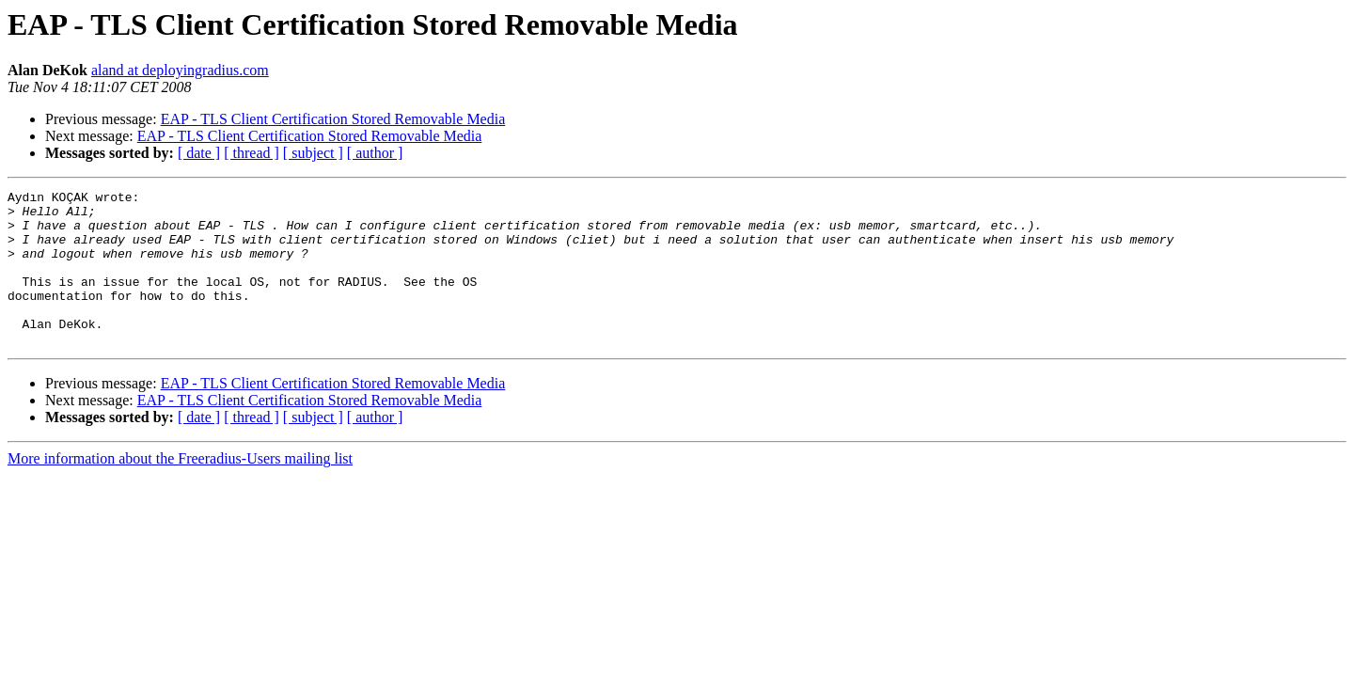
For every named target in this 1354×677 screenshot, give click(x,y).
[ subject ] (313, 153)
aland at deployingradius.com (180, 70)
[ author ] (375, 153)
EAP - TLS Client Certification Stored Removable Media (333, 119)
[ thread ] (251, 153)
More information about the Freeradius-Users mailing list (180, 489)
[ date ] (199, 153)
